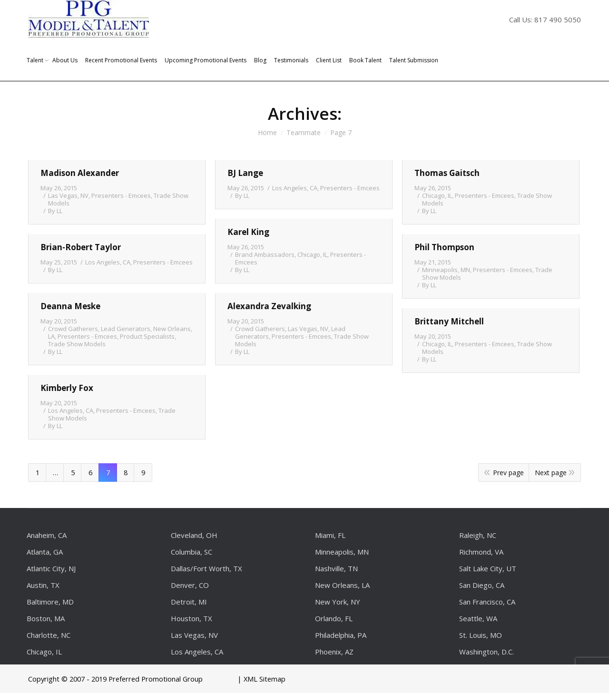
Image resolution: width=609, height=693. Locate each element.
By (55, 211)
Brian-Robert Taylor (80, 247)
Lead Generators (125, 328)
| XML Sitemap (261, 678)
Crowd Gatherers (73, 328)
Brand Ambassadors (265, 254)
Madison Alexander (79, 172)
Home (267, 132)
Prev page (508, 472)
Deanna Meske (70, 306)
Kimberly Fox (66, 387)
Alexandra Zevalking (269, 306)
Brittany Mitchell (449, 321)
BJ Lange (245, 172)
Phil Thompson (444, 247)
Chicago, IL (437, 195)
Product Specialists (147, 336)
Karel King (248, 231)
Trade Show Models (77, 344)
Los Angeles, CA (294, 188)
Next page (551, 472)
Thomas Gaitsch (447, 172)
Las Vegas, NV (68, 195)
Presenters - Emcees (121, 195)
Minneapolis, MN (446, 269)
